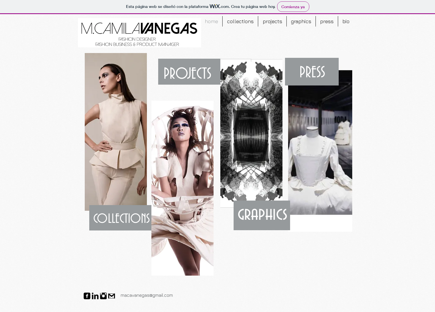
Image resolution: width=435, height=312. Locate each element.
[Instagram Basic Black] (103, 296)
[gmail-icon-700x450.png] (111, 296)
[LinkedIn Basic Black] (95, 296)
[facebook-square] (87, 296)
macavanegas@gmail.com (147, 295)
